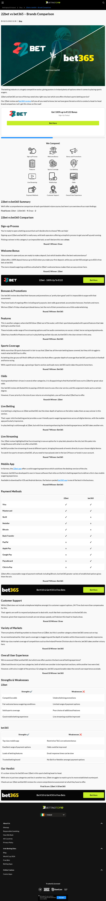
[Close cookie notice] (39, 896)
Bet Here (53, 123)
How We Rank (8, 835)
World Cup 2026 (9, 856)
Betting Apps (7, 864)
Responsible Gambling (11, 831)
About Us (6, 823)
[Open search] (103, 3)
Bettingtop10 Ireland (9, 7)
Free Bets (6, 860)
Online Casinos (8, 870)
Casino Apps (7, 874)
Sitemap (6, 827)
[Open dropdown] (53, 815)
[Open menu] (3, 3)
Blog (20, 7)
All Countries (8, 839)
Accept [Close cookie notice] (61, 897)
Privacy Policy (8, 842)
